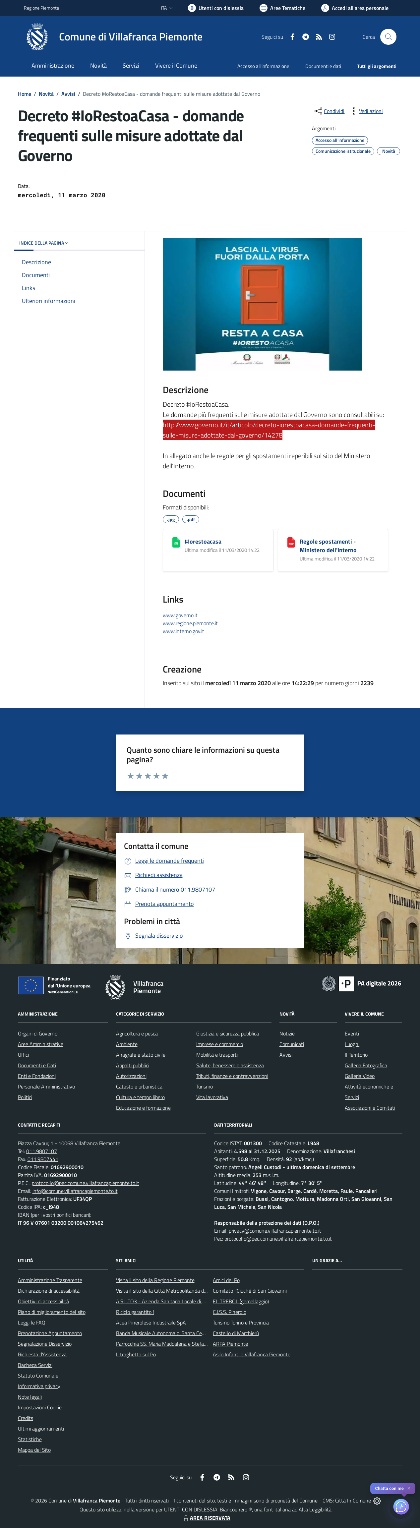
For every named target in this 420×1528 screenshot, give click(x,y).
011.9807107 (41, 1151)
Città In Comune (353, 1500)
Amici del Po (226, 1280)
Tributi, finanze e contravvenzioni (232, 1076)
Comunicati (291, 1044)
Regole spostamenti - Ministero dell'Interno (328, 546)
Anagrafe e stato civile (140, 1055)
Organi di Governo (37, 1033)
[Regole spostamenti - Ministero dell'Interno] (291, 542)
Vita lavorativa (212, 1097)
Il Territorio (356, 1055)
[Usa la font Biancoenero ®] (216, 8)
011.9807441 (43, 1159)
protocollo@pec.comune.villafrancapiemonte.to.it (85, 1183)
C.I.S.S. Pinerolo (229, 1312)
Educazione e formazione (143, 1108)
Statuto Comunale (38, 1376)
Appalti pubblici (132, 1065)
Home (24, 94)
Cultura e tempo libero (140, 1097)
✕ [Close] (409, 1488)
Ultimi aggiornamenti (41, 1429)
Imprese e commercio (219, 1044)
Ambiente (127, 1044)
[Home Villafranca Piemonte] (113, 36)
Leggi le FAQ (31, 1322)
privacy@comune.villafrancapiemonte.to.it (275, 1231)
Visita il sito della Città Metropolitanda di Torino (167, 1291)
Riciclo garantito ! (135, 1312)
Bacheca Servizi (35, 1365)
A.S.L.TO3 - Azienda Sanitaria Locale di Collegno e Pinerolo (180, 1301)
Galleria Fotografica (366, 1065)
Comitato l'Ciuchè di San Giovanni (250, 1291)
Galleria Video (360, 1076)
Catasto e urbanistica (139, 1086)
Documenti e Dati (37, 1065)
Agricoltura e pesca (137, 1033)
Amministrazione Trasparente (50, 1280)
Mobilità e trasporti (217, 1055)
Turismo (204, 1086)
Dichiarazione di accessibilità (49, 1291)
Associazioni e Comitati (370, 1108)
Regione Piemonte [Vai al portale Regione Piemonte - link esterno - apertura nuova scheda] (41, 7)
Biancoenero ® (236, 1509)
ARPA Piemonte (230, 1344)
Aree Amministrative (40, 1044)
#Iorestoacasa (203, 541)
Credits (25, 1418)
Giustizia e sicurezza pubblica (227, 1033)
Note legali (30, 1397)
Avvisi (68, 94)
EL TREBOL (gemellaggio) (241, 1301)
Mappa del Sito (34, 1450)
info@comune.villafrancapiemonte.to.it (75, 1191)
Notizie (287, 1033)
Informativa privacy (39, 1386)
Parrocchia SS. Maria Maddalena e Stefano (163, 1344)
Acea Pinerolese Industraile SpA (151, 1322)
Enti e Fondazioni (37, 1076)
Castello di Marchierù (236, 1333)
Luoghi (352, 1044)
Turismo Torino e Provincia (241, 1322)
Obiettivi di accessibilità (43, 1301)
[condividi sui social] (329, 111)
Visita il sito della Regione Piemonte (155, 1280)
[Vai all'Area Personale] (354, 8)
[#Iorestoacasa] (176, 542)
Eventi (352, 1033)
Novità (46, 94)
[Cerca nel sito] (388, 37)
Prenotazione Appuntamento (50, 1333)
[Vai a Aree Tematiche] (282, 8)
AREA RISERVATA (206, 1518)
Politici (25, 1097)
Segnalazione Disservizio (45, 1344)
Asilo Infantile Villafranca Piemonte (251, 1354)
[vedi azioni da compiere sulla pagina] (365, 111)
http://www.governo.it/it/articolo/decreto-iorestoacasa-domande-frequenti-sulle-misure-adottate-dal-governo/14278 (269, 430)
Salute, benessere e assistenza (230, 1065)
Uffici (23, 1055)
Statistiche (30, 1439)
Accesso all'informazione (263, 66)
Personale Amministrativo (46, 1086)
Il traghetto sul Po (136, 1354)
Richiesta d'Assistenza (42, 1354)
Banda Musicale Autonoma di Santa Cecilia (163, 1333)
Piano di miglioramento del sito (52, 1312)
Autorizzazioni (131, 1076)
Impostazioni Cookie (40, 1407)
